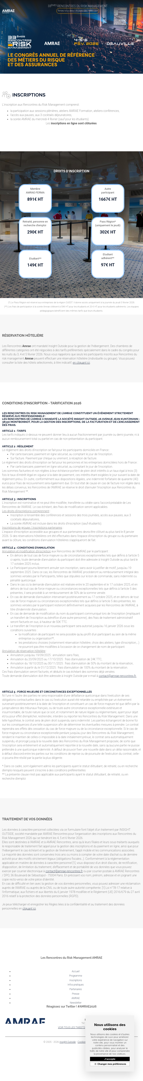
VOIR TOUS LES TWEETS (71, 1027)
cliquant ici (29, 908)
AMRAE (76, 998)
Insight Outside (67, 1042)
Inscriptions (75, 980)
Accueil (75, 971)
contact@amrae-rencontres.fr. (118, 675)
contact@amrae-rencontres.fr (64, 871)
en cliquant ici (81, 362)
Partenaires (75, 989)
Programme (75, 975)
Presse (75, 993)
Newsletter (75, 1002)
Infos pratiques (76, 984)
